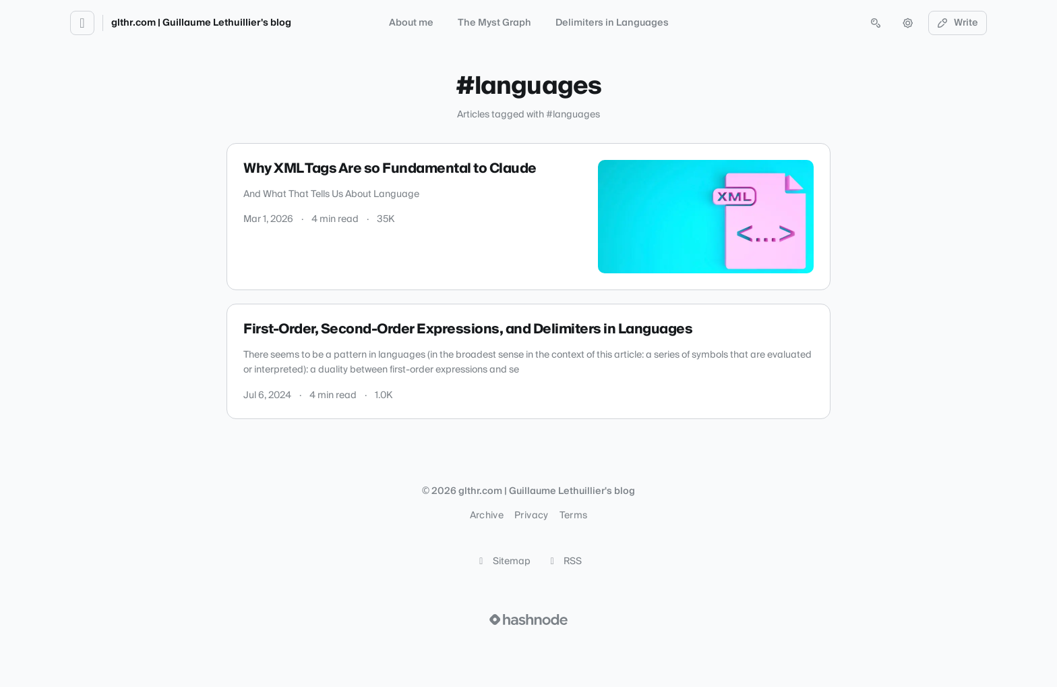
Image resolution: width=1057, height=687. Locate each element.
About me (411, 23)
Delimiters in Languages (612, 23)
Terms (574, 515)
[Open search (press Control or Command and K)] (876, 23)
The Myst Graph (494, 23)
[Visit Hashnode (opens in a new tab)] (528, 619)
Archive (487, 515)
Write (958, 23)
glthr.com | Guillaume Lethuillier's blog (201, 23)
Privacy (531, 515)
